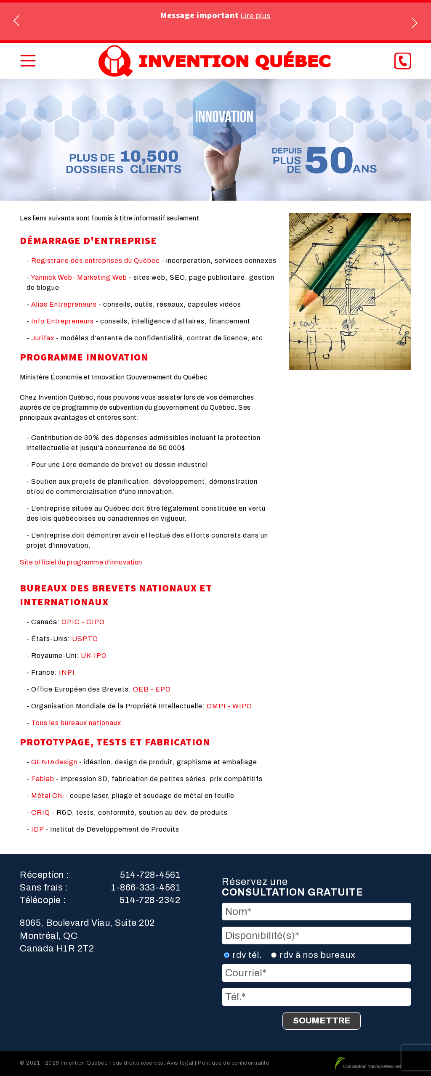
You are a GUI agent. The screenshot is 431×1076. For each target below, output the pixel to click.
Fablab (42, 778)
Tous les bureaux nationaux (76, 722)
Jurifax (42, 338)
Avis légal (180, 1063)
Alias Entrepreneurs (64, 304)
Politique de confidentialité (233, 1063)
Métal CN (47, 795)
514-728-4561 (150, 875)
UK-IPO (94, 655)
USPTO (85, 638)
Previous (17, 21)
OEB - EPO (152, 689)
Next (414, 21)
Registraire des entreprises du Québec (95, 260)
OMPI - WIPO (229, 706)
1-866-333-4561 (145, 888)
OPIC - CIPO (83, 621)
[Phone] (402, 61)
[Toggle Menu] (28, 60)
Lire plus (256, 16)
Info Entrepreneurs (62, 321)
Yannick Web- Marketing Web (79, 277)
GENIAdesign (54, 762)
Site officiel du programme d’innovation (81, 562)
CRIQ (40, 812)
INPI (67, 672)
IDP (37, 829)
